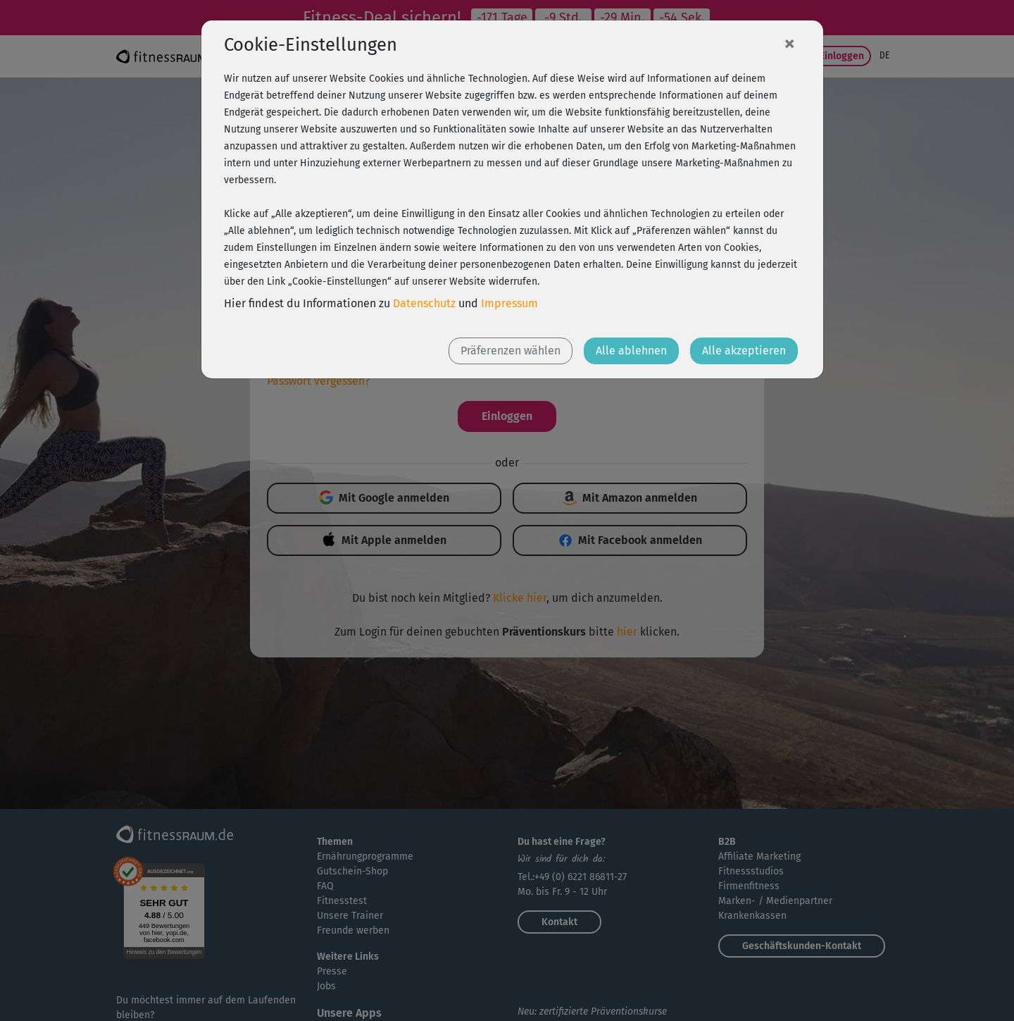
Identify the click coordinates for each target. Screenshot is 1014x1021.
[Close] (789, 43)
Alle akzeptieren (744, 350)
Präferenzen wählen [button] (511, 350)
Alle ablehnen (631, 350)
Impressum (509, 303)
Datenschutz (424, 303)
